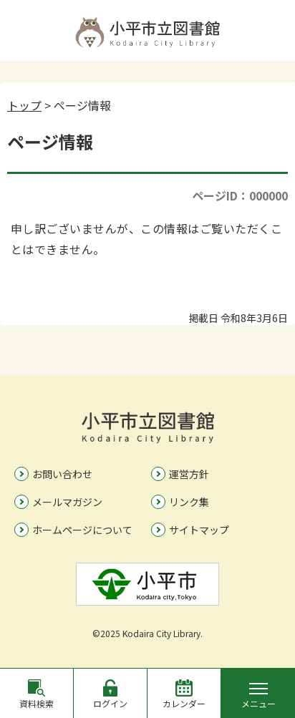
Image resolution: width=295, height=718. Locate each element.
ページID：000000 (240, 195)
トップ (24, 105)
